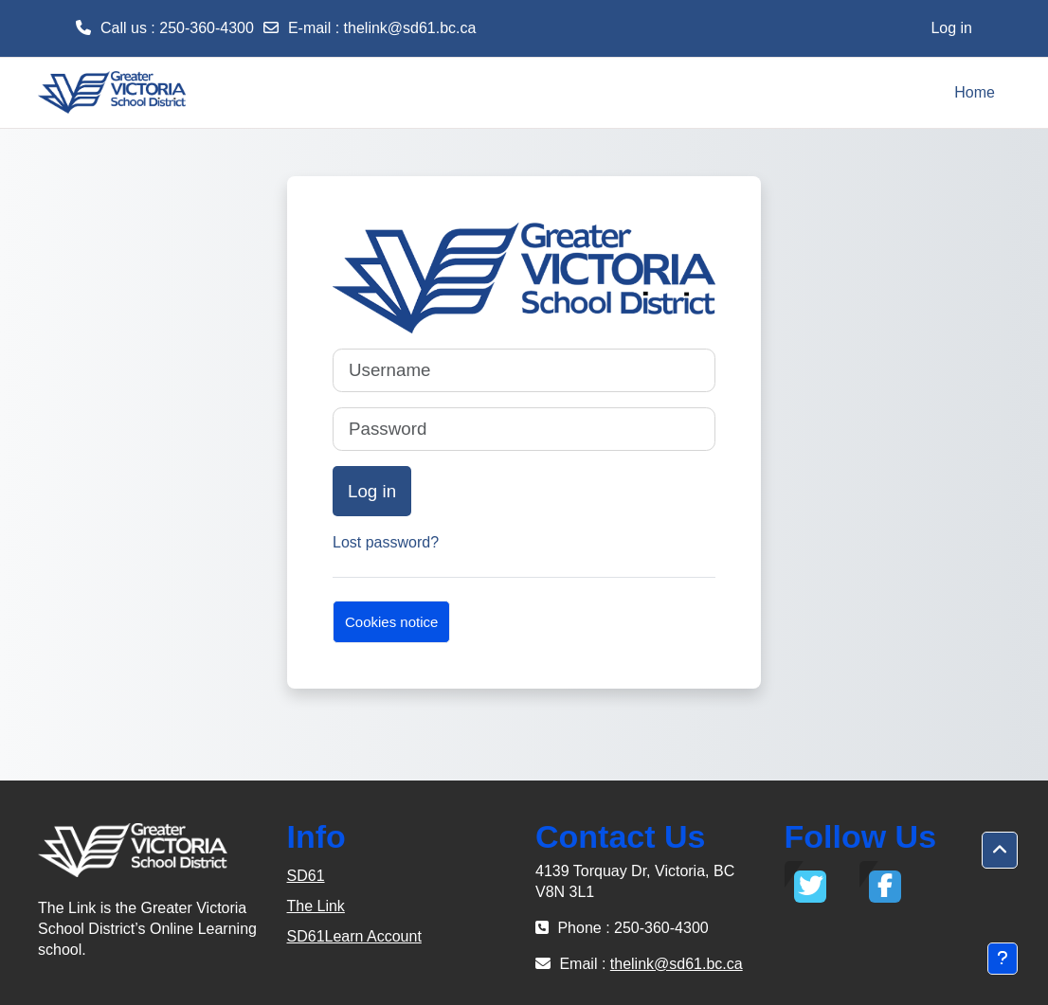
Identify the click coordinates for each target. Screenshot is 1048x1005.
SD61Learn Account (354, 936)
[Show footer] (1002, 958)
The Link (316, 906)
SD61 (306, 876)
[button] (1000, 851)
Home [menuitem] (974, 92)
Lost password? (386, 542)
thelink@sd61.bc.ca (410, 28)
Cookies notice (391, 622)
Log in (951, 28)
